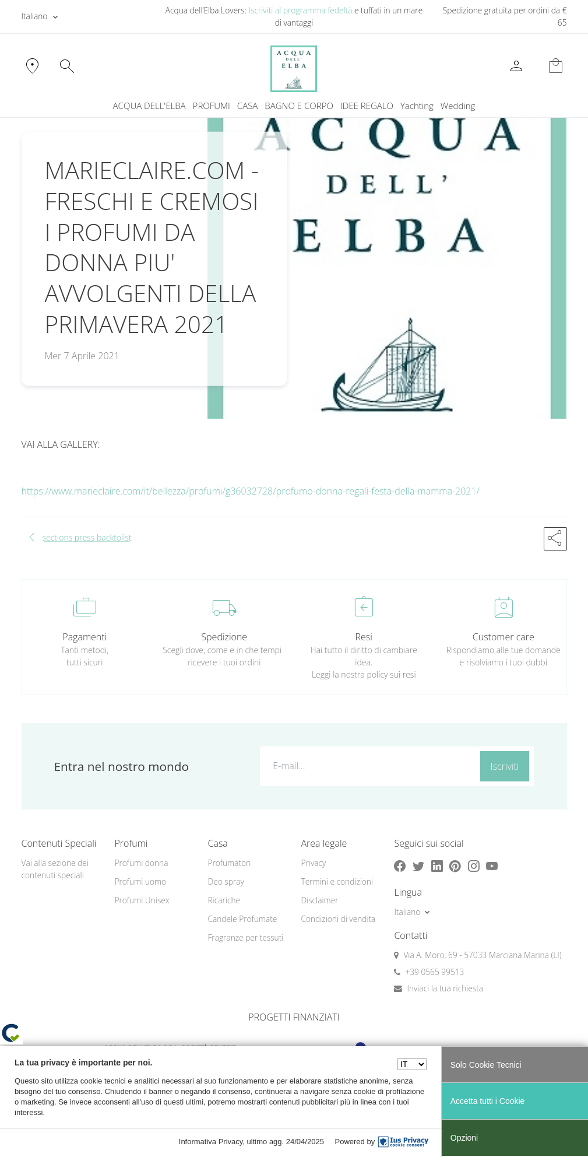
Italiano (35, 16)
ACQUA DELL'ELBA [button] (149, 105)
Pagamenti (84, 636)
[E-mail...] (368, 765)
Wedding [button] (458, 105)
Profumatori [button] (229, 862)
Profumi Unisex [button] (141, 900)
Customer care (503, 636)
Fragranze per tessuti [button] (245, 937)
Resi (363, 636)
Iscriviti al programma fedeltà (301, 10)
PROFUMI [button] (211, 105)
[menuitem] (417, 105)
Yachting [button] (417, 105)
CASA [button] (247, 105)
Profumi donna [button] (141, 862)
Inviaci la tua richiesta (445, 988)
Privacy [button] (313, 862)
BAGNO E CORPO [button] (299, 105)
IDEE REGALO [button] (366, 105)
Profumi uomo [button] (140, 881)
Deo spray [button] (225, 881)
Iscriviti (505, 766)
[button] (555, 539)
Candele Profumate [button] (242, 918)
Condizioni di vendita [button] (338, 918)
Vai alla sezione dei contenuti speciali (55, 869)
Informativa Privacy (211, 1141)
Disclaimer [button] (319, 900)
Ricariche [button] (223, 900)
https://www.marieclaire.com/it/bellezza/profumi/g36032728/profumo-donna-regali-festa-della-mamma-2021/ (251, 491)
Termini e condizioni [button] (337, 881)
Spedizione (224, 636)
